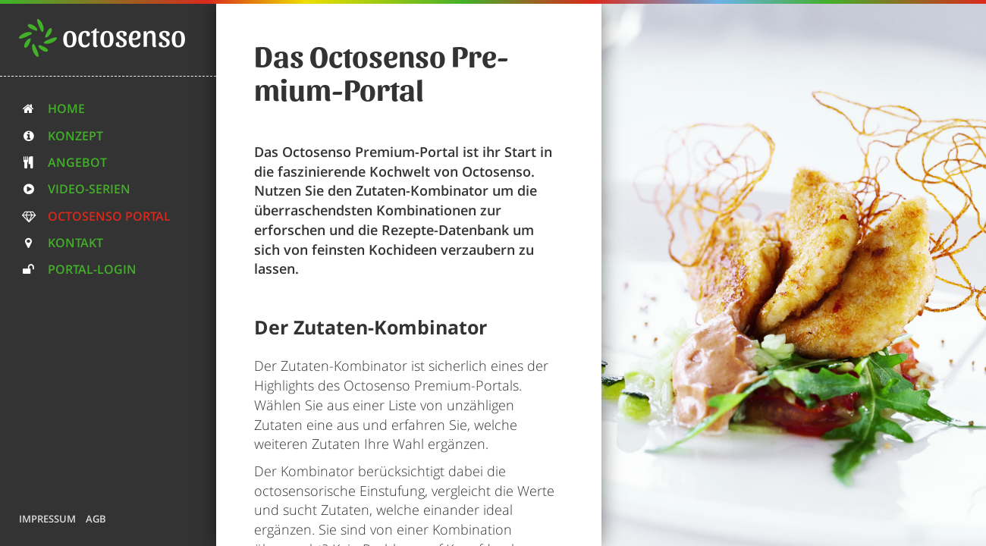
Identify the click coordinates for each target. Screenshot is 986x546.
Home (52, 108)
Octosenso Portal (95, 216)
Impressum (47, 519)
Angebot (63, 162)
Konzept (61, 135)
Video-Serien (74, 188)
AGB (96, 519)
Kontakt (61, 242)
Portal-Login (78, 269)
